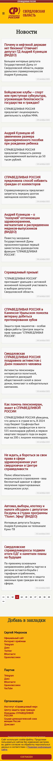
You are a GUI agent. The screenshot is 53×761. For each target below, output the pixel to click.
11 (8, 597)
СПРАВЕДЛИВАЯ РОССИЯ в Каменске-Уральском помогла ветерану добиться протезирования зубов (27, 324)
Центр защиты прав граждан (19, 710)
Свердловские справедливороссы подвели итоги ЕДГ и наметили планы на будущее (27, 567)
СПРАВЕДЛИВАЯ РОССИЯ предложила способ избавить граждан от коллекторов (27, 189)
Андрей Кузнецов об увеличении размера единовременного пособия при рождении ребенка (27, 148)
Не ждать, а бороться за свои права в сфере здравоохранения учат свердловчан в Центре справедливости (27, 473)
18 (40, 597)
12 (12, 597)
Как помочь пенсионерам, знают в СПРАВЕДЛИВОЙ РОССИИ (27, 422)
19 (44, 597)
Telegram (9, 644)
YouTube (8, 688)
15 (26, 597)
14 (21, 597)
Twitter (8, 651)
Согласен (26, 757)
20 (49, 597)
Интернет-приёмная (15, 641)
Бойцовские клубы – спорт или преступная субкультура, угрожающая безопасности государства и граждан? (27, 105)
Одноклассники (12, 657)
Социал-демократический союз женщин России (20, 720)
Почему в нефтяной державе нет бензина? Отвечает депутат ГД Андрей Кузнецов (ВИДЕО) (27, 61)
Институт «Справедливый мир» (20, 706)
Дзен (6, 647)
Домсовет (9, 724)
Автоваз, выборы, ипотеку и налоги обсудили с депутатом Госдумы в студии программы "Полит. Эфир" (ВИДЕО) (27, 519)
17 (35, 597)
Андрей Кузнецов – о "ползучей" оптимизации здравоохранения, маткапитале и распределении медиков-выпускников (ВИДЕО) (27, 236)
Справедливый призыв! (27, 284)
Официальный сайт (14, 638)
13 (17, 597)
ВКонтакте (9, 654)
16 (31, 597)
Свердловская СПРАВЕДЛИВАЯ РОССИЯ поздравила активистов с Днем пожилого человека (27, 372)
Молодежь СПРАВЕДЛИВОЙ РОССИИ (19, 714)
